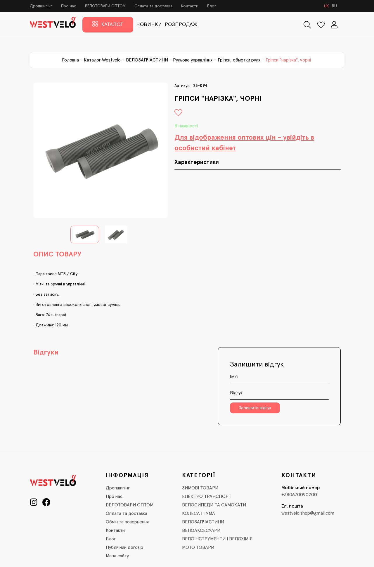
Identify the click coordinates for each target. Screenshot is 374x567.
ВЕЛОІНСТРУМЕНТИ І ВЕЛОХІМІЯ (217, 539)
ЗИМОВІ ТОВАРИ (200, 488)
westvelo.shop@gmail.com (307, 513)
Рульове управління (192, 60)
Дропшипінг (41, 6)
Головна (70, 60)
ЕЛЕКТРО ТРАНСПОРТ (206, 496)
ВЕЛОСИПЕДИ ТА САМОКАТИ (214, 505)
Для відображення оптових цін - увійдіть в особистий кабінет (244, 143)
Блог (211, 6)
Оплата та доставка (153, 6)
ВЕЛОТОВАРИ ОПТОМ (105, 6)
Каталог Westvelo (102, 60)
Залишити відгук (255, 408)
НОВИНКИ (149, 24)
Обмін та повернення (127, 522)
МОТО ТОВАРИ (198, 547)
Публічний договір (124, 547)
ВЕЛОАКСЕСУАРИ (201, 530)
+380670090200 (299, 494)
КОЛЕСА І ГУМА (198, 513)
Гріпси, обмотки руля (239, 60)
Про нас (68, 6)
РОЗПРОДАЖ (181, 24)
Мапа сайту (117, 556)
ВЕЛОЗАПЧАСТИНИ (147, 60)
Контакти (189, 6)
